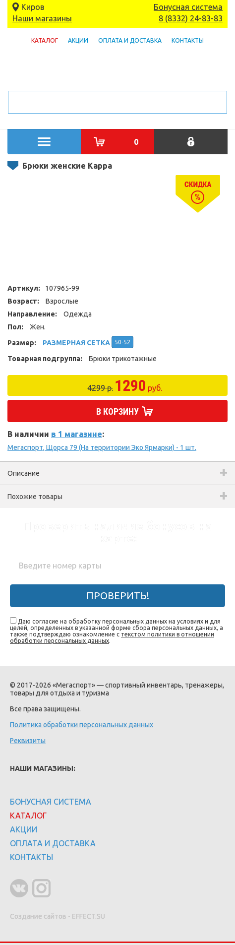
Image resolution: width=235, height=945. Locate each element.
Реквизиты (28, 741)
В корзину (117, 411)
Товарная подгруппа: (44, 359)
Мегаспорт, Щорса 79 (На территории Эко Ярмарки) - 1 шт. (101, 447)
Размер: (21, 343)
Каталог (44, 40)
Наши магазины (42, 18)
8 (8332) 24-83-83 (191, 18)
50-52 (122, 342)
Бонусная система (188, 6)
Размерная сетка (76, 343)
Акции (78, 40)
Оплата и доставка (130, 40)
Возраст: (23, 301)
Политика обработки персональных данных (81, 725)
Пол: (15, 327)
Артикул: (23, 288)
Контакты (188, 40)
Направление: (32, 314)
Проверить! (117, 595)
